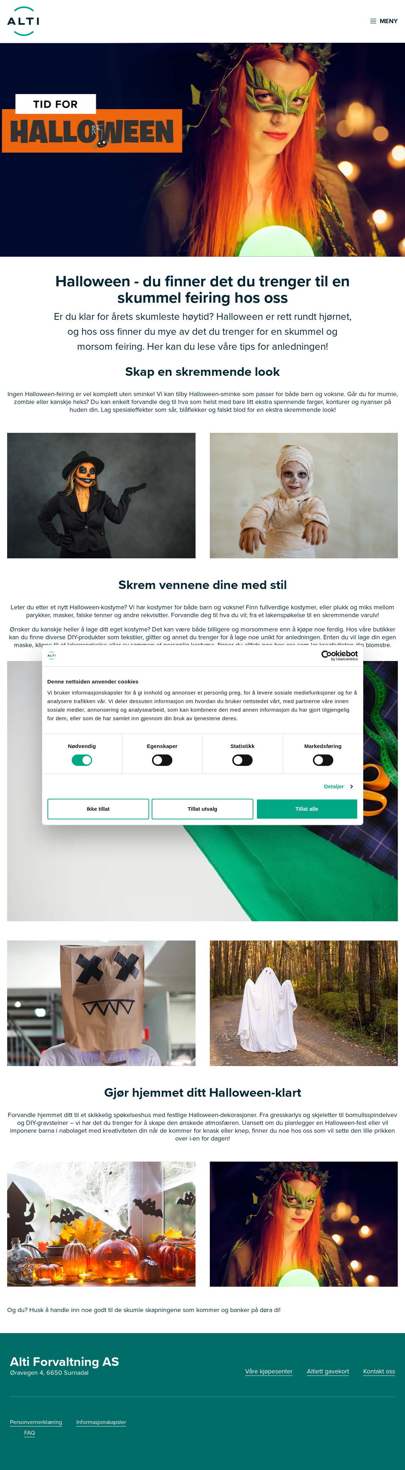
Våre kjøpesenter (269, 1371)
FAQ (29, 1433)
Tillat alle (306, 809)
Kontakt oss (379, 1371)
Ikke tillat (98, 809)
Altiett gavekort (328, 1371)
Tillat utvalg (202, 809)
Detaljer (334, 786)
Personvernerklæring (36, 1422)
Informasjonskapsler (101, 1422)
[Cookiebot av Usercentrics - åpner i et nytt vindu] (326, 655)
